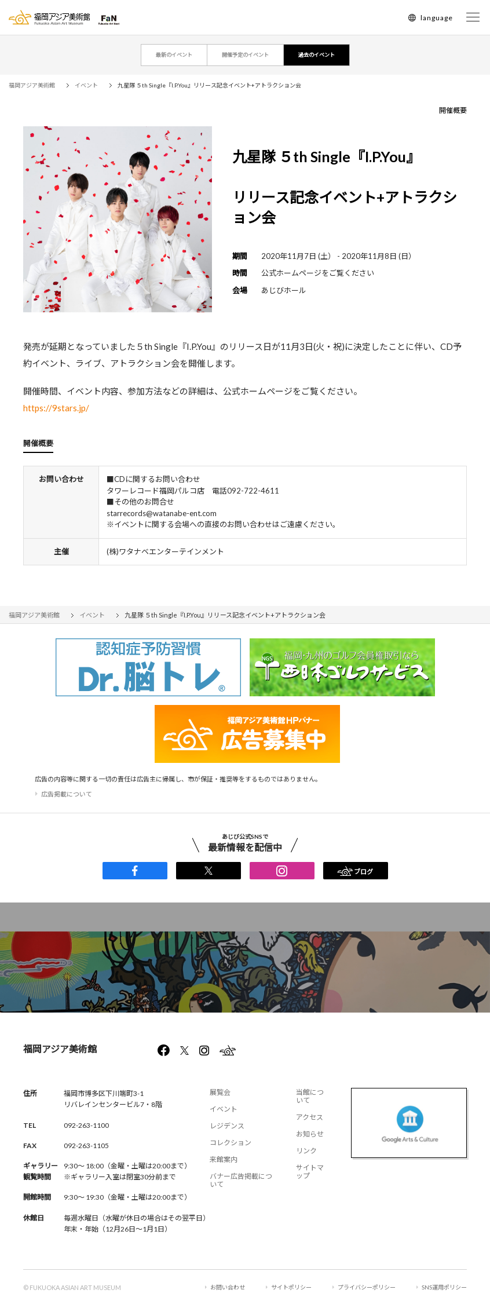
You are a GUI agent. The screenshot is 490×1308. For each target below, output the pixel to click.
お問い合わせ (227, 1287)
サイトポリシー (291, 1287)
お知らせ (310, 1134)
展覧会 (220, 1092)
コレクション (230, 1142)
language (436, 17)
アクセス (309, 1117)
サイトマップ (310, 1171)
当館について (310, 1096)
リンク (306, 1150)
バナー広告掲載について (241, 1180)
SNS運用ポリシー (444, 1287)
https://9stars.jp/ (56, 408)
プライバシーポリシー (367, 1287)
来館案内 (223, 1159)
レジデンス (227, 1125)
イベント (223, 1109)
